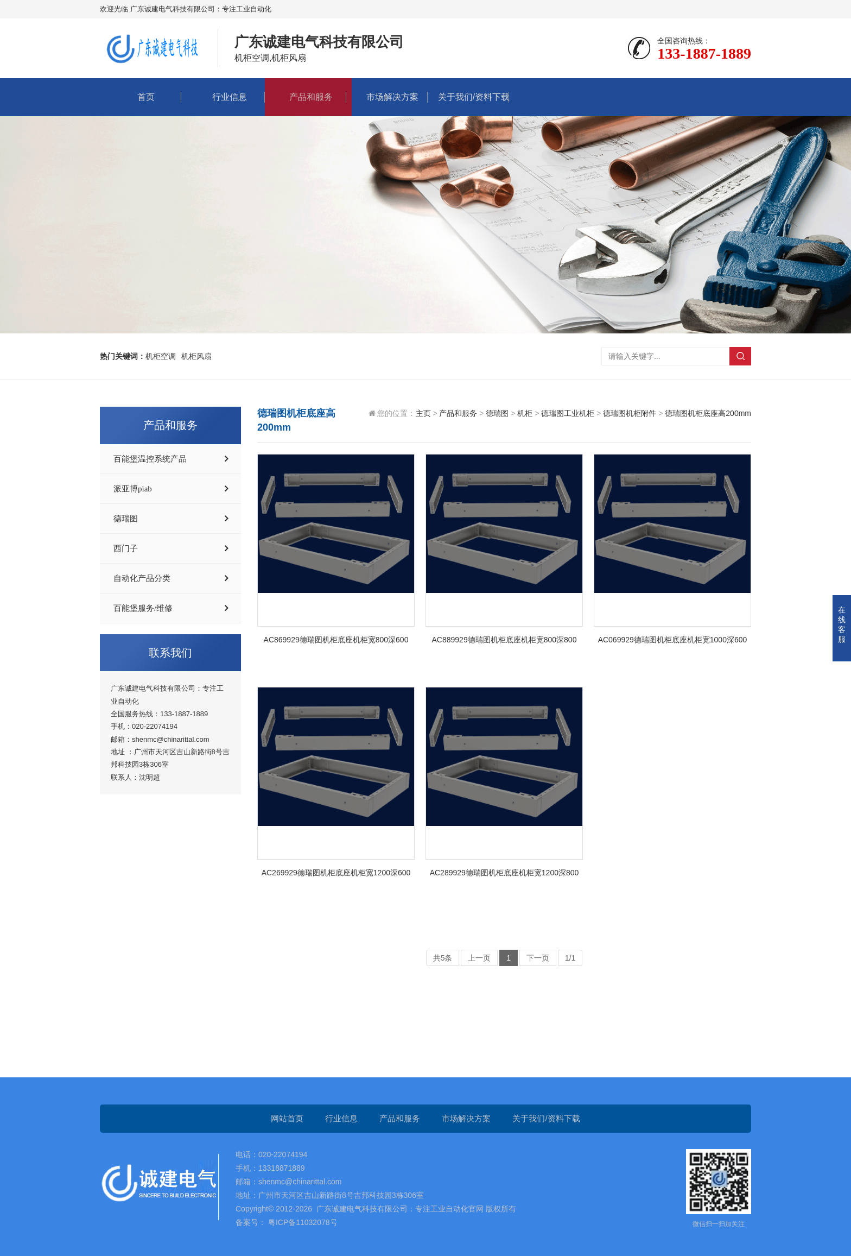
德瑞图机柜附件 (629, 413)
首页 (140, 97)
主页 (423, 413)
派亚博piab (132, 488)
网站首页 (287, 1118)
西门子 (125, 548)
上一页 (479, 958)
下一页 (537, 958)
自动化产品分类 (141, 578)
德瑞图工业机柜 (567, 413)
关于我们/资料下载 (468, 97)
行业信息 (224, 97)
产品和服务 (305, 97)
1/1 (570, 958)
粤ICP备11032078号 (302, 1222)
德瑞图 (125, 518)
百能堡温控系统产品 (150, 459)
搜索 (740, 356)
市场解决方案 (387, 97)
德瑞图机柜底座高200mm (708, 413)
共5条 (443, 958)
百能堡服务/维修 (143, 608)
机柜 (524, 413)
